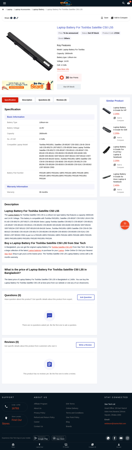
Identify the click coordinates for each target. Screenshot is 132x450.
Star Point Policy (72, 417)
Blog (68, 422)
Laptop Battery (14, 215)
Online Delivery (72, 408)
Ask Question (86, 297)
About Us (38, 408)
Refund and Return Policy (44, 417)
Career (37, 422)
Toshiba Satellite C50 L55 (62, 247)
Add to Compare (119, 18)
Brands (69, 426)
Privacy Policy (39, 413)
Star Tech (8, 254)
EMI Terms (70, 404)
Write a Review (85, 345)
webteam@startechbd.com (115, 424)
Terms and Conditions (74, 413)
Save (104, 18)
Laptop (61, 250)
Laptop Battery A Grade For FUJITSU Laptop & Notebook (119, 152)
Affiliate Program (40, 404)
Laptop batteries (34, 250)
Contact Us (38, 426)
